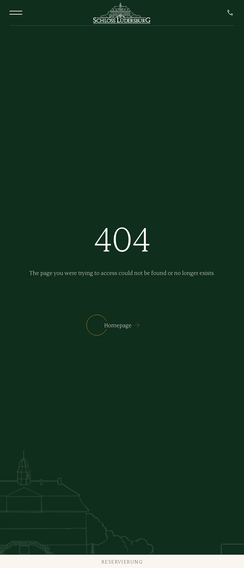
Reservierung (122, 561)
